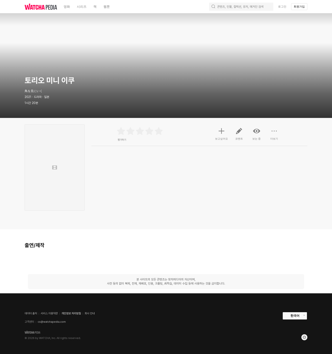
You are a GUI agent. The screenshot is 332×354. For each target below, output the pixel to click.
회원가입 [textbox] (299, 6)
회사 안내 (90, 313)
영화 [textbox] (67, 6)
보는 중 (256, 133)
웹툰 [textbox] (106, 6)
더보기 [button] (274, 135)
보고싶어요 (221, 133)
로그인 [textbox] (282, 6)
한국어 (294, 315)
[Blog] (304, 337)
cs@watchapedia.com (52, 321)
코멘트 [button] (239, 135)
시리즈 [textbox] (82, 6)
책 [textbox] (95, 6)
